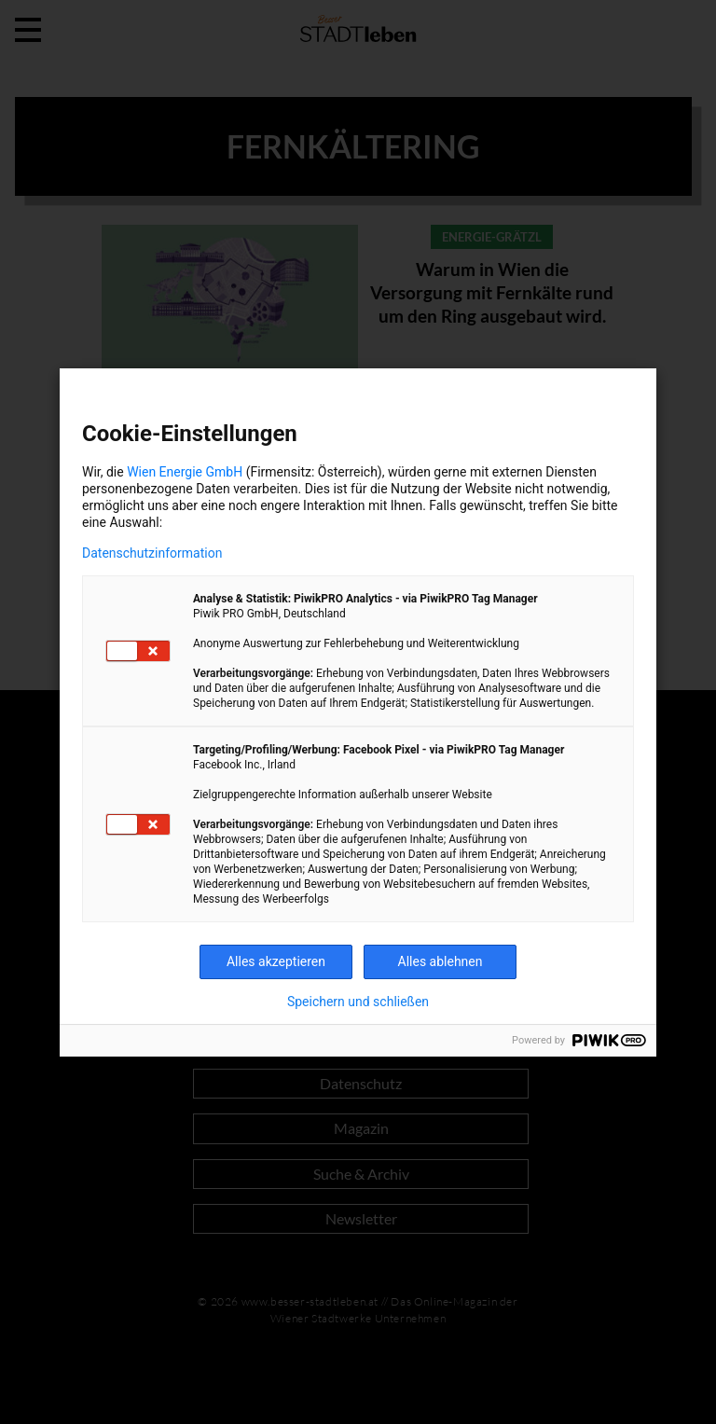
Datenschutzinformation (152, 553)
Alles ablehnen (440, 961)
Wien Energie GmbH (184, 471)
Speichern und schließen (358, 1001)
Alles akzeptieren (276, 961)
